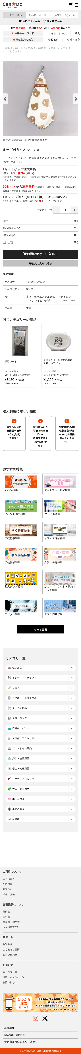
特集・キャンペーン (13, 977)
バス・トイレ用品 (23, 48)
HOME (7, 48)
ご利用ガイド (10, 879)
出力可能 (60, 28)
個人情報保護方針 (14, 1035)
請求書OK (38, 28)
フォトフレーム (57, 33)
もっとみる (40, 629)
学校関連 (53, 39)
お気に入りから (29, 21)
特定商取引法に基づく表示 (20, 1041)
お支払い (8, 889)
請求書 (6, 917)
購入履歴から (53, 21)
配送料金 (8, 884)
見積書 (6, 911)
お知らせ (8, 944)
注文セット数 (57, 210)
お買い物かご (10, 982)
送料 (18, 28)
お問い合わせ (10, 955)
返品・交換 (9, 894)
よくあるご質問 (11, 949)
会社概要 (9, 1028)
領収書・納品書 (11, 922)
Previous (5, 98)
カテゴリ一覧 (10, 972)
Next (75, 98)
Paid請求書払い (11, 927)
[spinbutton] (65, 209)
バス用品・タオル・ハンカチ (52, 48)
